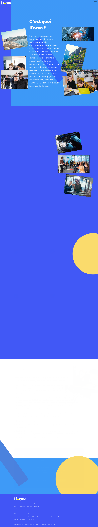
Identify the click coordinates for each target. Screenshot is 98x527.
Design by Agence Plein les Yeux (46, 524)
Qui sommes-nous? (19, 514)
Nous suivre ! (53, 514)
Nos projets (31, 514)
